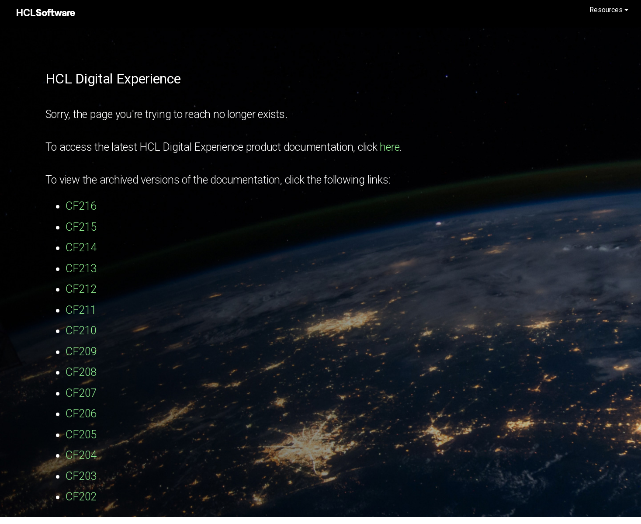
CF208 (81, 372)
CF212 (81, 289)
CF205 (81, 434)
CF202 (81, 496)
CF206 (81, 413)
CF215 (81, 227)
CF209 (81, 351)
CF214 (81, 247)
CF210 (81, 330)
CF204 (81, 455)
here (389, 147)
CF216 (81, 206)
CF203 (81, 476)
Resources (608, 10)
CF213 (81, 268)
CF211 (81, 310)
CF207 (81, 393)
